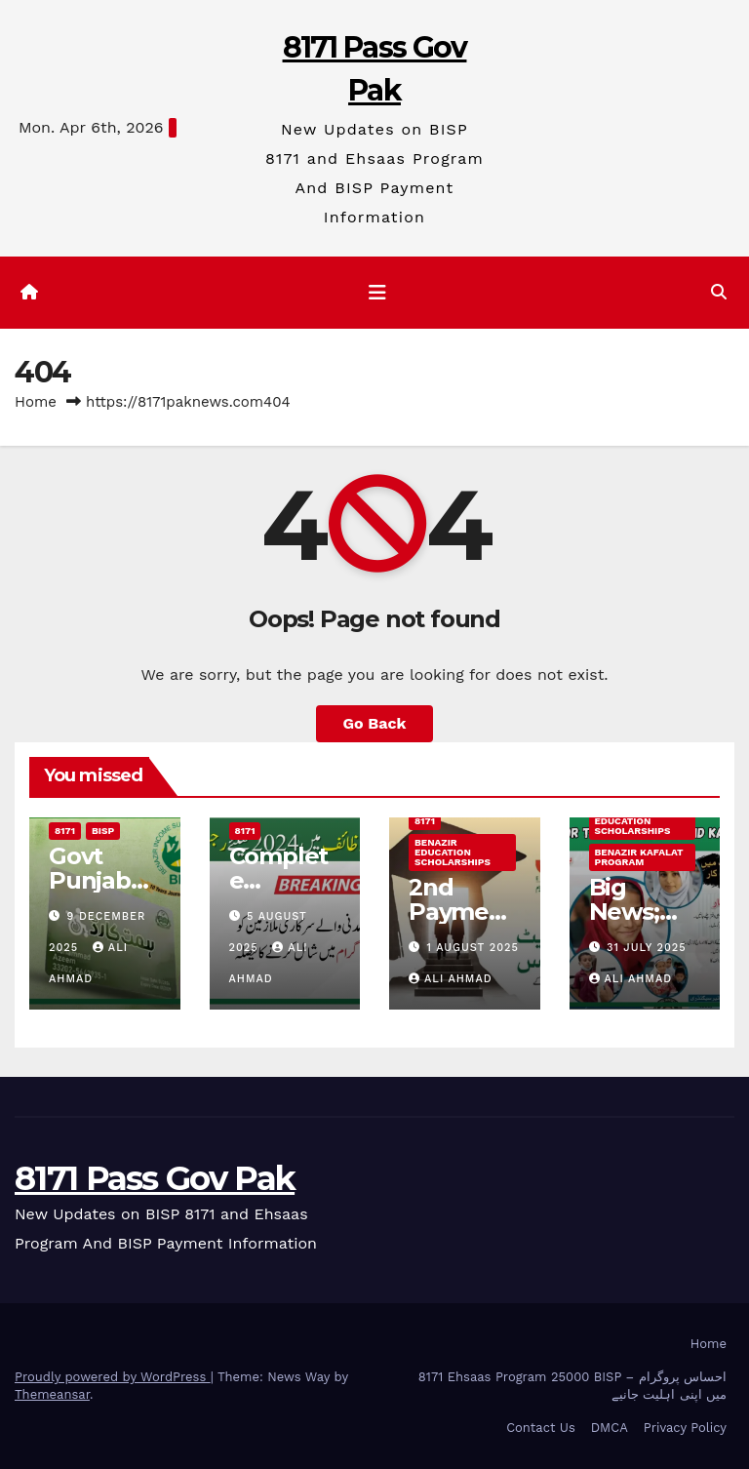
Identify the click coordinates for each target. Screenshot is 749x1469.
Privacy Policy (685, 1427)
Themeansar (52, 1394)
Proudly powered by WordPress (113, 1377)
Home (36, 402)
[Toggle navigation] (377, 292)
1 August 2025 (473, 947)
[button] (719, 292)
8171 (65, 830)
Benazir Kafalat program (639, 857)
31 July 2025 (647, 947)
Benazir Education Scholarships (453, 852)
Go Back (375, 723)
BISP (103, 830)
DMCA (609, 1427)
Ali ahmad (451, 979)
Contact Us (540, 1427)
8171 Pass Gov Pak (155, 1178)
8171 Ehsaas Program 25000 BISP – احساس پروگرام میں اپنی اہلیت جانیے (572, 1386)
